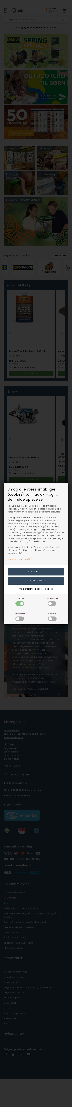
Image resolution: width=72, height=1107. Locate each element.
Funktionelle (20, 616)
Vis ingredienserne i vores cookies (36, 588)
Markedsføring (52, 601)
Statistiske (52, 616)
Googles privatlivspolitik (19, 559)
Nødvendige (19, 601)
